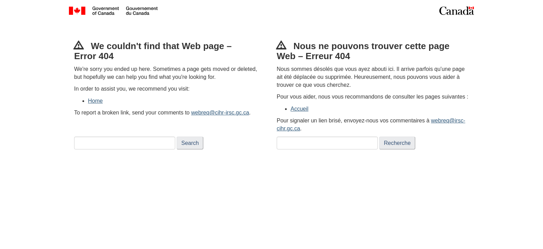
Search (190, 143)
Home (95, 101)
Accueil (300, 109)
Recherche (397, 143)
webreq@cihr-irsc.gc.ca (220, 113)
